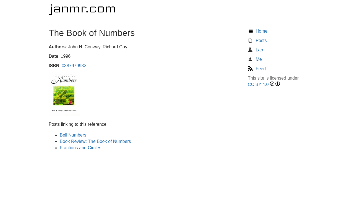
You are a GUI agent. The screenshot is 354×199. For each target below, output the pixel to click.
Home (257, 31)
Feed (257, 68)
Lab (255, 50)
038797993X (74, 65)
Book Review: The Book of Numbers (95, 141)
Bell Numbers (73, 135)
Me (255, 59)
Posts (257, 40)
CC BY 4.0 (258, 84)
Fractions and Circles (80, 147)
